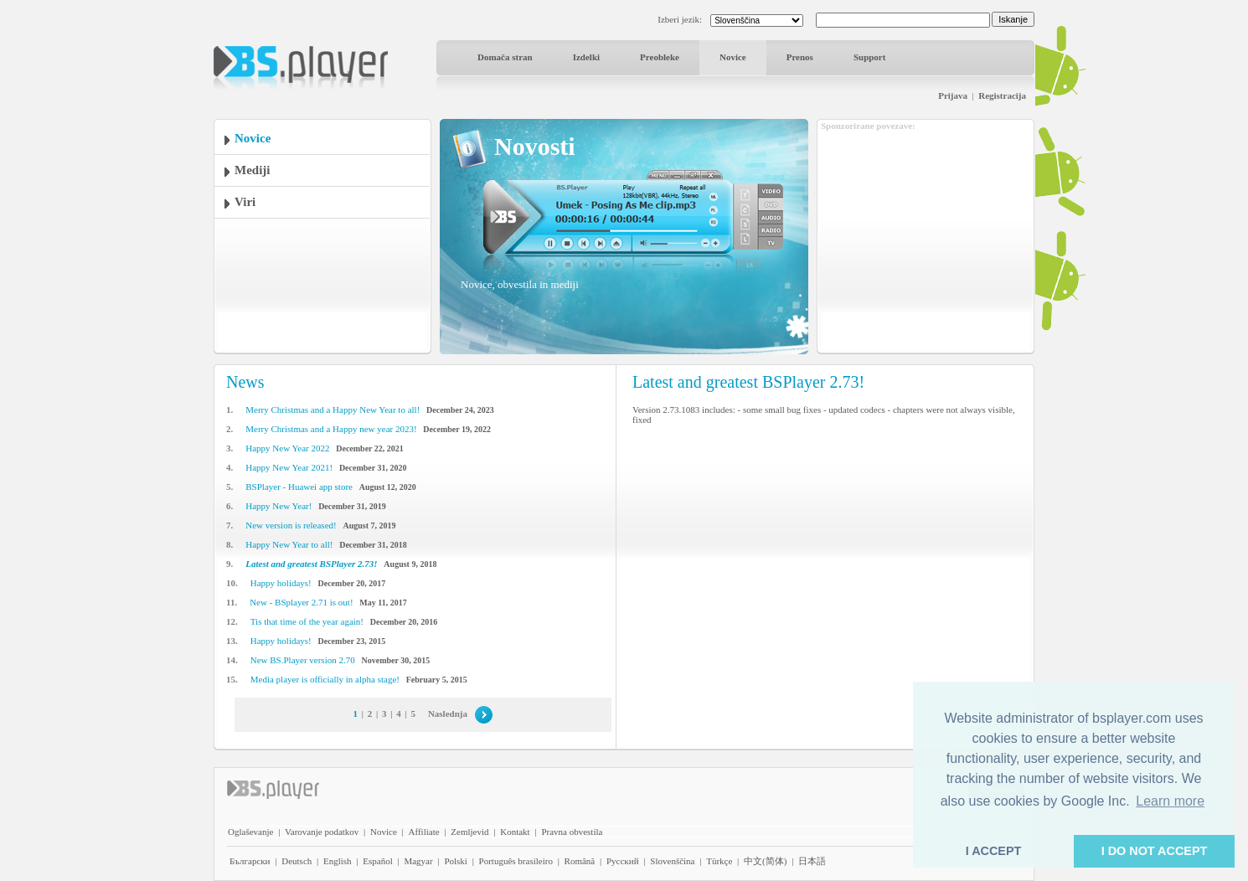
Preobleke (659, 57)
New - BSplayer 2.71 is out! (301, 602)
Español (377, 861)
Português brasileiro (516, 861)
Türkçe (719, 861)
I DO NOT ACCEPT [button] (1154, 851)
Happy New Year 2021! (289, 467)
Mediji (253, 170)
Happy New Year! (278, 506)
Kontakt (514, 832)
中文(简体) (765, 861)
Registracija (1002, 95)
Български (250, 861)
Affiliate (424, 832)
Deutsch (296, 861)
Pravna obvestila (571, 832)
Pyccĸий (622, 861)
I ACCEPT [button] (994, 851)
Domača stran (505, 57)
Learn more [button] (1170, 801)
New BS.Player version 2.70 (302, 660)
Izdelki (586, 57)
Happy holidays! (281, 583)
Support (869, 57)
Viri (245, 202)
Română (580, 861)
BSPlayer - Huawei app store (299, 487)
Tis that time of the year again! (307, 621)
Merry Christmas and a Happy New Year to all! (332, 409)
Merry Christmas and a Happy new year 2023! (330, 429)
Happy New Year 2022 (287, 448)
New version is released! (290, 525)
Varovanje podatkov (321, 832)
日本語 (812, 861)
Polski (455, 861)
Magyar (418, 861)
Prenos (799, 57)
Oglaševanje (250, 832)
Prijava (952, 95)
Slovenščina (672, 861)
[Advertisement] (925, 237)
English (337, 861)
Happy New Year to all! (289, 544)
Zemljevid (469, 832)
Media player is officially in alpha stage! (325, 679)
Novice (732, 57)
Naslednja (447, 713)
